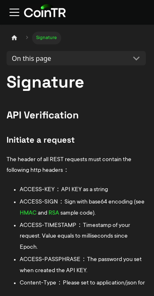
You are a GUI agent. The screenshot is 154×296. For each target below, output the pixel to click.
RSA (53, 213)
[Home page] (14, 38)
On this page (31, 58)
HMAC (28, 213)
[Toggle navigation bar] (14, 12)
